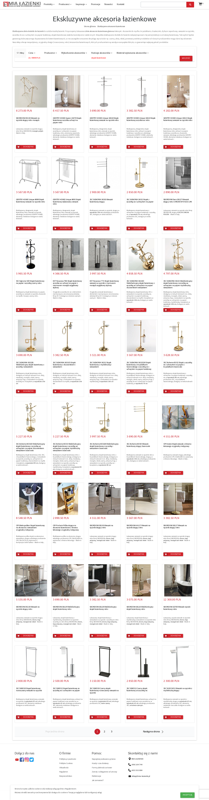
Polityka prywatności (67, 759)
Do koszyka (25, 147)
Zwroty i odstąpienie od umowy (104, 772)
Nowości (108, 4)
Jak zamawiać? (98, 781)
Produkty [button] (49, 4)
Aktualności (64, 768)
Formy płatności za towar (102, 768)
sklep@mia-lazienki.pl (141, 776)
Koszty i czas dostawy (100, 764)
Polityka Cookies (65, 764)
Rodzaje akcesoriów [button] (101, 53)
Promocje (95, 4)
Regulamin (63, 772)
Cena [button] (31, 53)
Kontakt (120, 4)
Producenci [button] (65, 4)
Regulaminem (70, 789)
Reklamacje (96, 776)
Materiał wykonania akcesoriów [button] (133, 53)
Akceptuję (187, 795)
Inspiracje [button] (81, 4)
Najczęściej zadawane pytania (104, 759)
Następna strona (151, 731)
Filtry (20, 53)
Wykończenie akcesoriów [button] (74, 53)
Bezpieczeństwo (65, 776)
